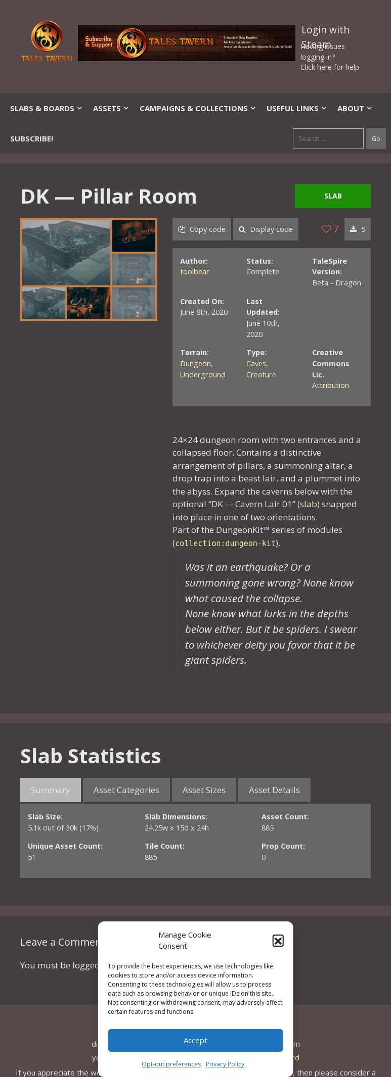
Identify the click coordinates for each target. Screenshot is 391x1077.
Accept (195, 1040)
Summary (50, 790)
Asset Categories (126, 790)
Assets (111, 108)
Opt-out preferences (171, 1064)
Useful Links (297, 108)
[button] (278, 940)
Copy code (202, 229)
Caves (256, 363)
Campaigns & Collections (198, 108)
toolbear (194, 271)
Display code (266, 229)
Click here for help (329, 67)
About (355, 108)
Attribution (330, 385)
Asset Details (274, 790)
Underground (203, 374)
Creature (261, 374)
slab (308, 504)
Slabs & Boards (46, 108)
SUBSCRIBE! (31, 138)
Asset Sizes (204, 790)
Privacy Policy (225, 1064)
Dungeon (195, 363)
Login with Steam (325, 31)
